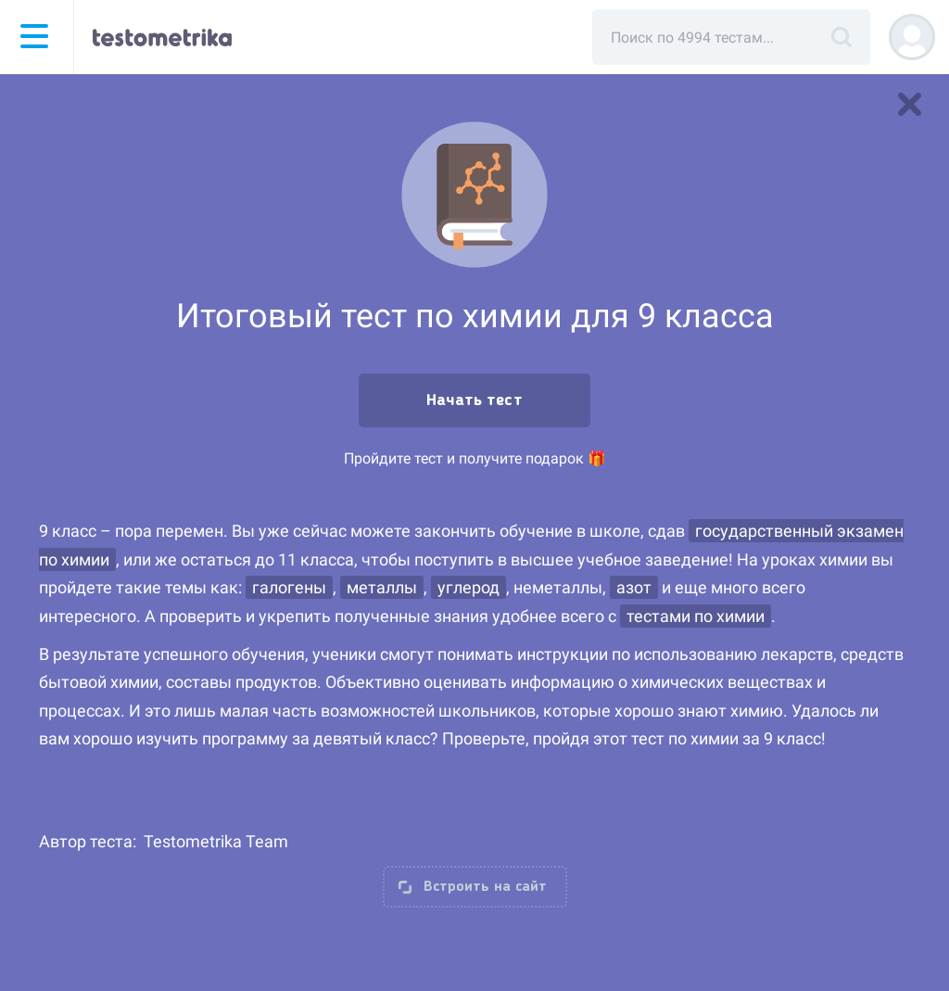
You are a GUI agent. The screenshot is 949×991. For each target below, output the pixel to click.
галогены (289, 587)
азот (634, 587)
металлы (382, 587)
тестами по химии (695, 616)
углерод (468, 587)
